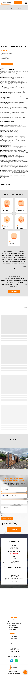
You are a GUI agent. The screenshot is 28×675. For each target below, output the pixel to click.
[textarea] (14, 509)
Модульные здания (18, 6)
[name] (14, 489)
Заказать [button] (7, 64)
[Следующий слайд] (27, 458)
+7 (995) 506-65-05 (14, 547)
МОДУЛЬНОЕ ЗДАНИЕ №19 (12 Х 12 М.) (14, 8)
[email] (14, 502)
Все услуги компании (14, 671)
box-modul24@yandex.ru (14, 558)
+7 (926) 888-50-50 (14, 548)
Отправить (14, 529)
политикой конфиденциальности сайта (11, 524)
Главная (7, 7)
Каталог (12, 6)
